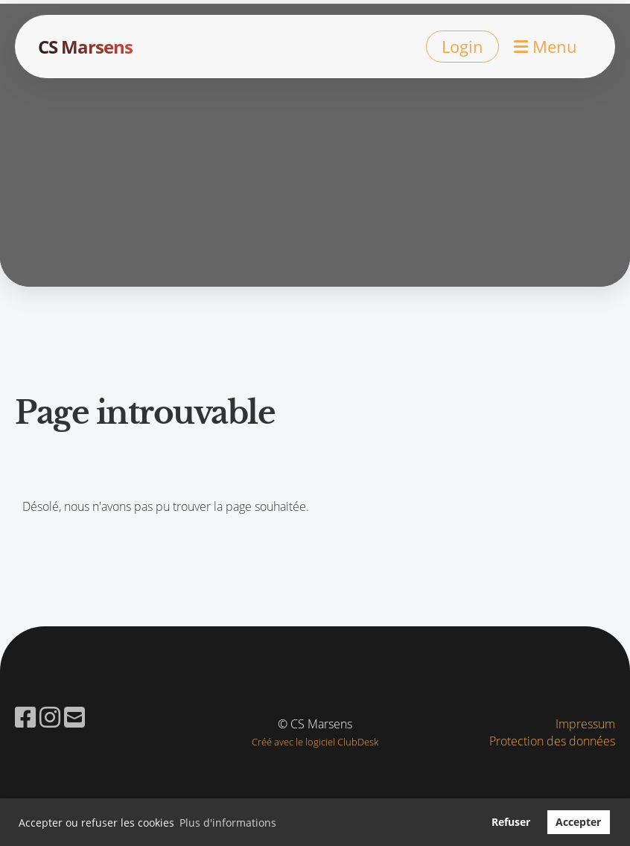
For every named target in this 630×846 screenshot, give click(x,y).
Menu (545, 46)
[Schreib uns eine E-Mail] (74, 717)
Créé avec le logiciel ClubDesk (315, 741)
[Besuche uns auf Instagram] (49, 717)
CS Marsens (85, 46)
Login (462, 46)
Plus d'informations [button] (227, 822)
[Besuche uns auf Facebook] (25, 717)
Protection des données (552, 741)
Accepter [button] (578, 822)
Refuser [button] (510, 822)
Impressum (585, 724)
